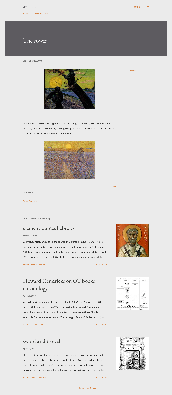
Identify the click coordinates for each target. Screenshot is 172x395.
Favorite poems (41, 13)
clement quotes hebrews (48, 227)
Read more (101, 264)
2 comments (37, 324)
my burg (29, 7)
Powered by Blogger (86, 388)
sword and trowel (41, 341)
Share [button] (133, 70)
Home (25, 13)
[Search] (137, 7)
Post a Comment (30, 201)
